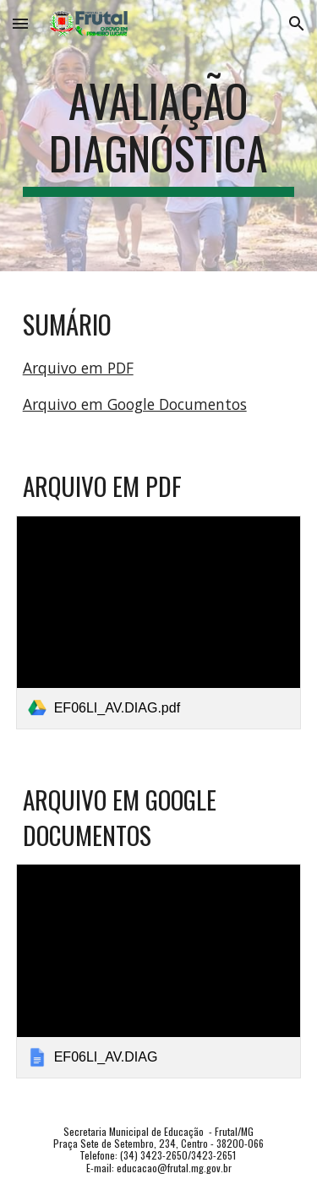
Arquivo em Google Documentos (135, 404)
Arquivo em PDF (78, 368)
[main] (159, 136)
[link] (159, 622)
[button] (20, 23)
